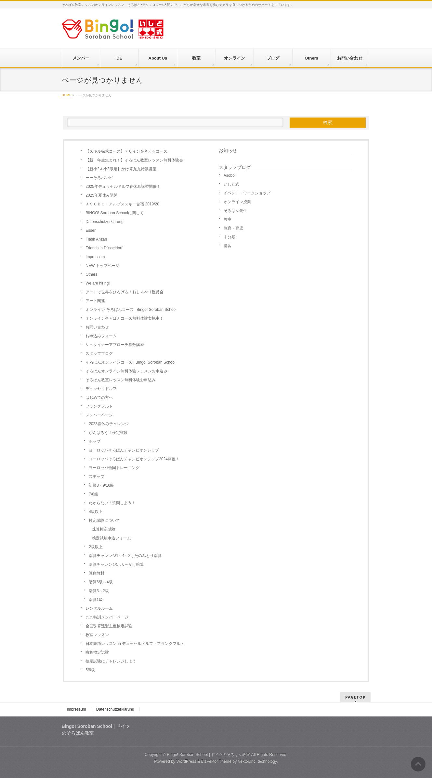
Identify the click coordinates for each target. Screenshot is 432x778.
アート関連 (95, 301)
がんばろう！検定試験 (108, 432)
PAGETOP (355, 697)
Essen (90, 230)
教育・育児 (233, 228)
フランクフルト (99, 406)
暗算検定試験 (97, 652)
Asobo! (230, 175)
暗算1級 (96, 599)
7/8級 (93, 494)
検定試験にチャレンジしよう (110, 661)
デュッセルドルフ (101, 388)
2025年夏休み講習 (101, 195)
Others (91, 274)
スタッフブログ (99, 353)
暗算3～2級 (99, 591)
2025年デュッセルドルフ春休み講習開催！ (123, 186)
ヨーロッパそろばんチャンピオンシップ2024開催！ (134, 459)
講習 (227, 245)
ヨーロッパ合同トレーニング (114, 467)
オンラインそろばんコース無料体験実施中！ (124, 318)
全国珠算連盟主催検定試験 (108, 626)
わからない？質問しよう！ (112, 503)
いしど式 (231, 184)
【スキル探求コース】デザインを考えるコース (126, 151)
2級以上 (96, 547)
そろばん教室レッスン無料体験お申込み (120, 380)
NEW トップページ (102, 265)
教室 (227, 219)
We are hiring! (97, 283)
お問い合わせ (97, 327)
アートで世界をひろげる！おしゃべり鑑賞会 (124, 292)
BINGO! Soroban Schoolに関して (114, 213)
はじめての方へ (99, 397)
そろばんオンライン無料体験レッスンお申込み (126, 371)
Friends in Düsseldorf (103, 248)
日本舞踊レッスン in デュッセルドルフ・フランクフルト (134, 643)
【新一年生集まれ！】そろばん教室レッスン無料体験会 (134, 160)
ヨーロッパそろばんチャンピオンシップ (124, 450)
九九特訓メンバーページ (106, 617)
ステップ (96, 476)
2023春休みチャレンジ (109, 424)
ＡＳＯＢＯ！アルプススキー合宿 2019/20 (122, 204)
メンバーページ (99, 415)
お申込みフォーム (101, 336)
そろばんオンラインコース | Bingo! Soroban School (130, 362)
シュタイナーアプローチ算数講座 (114, 344)
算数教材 (96, 573)
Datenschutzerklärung (104, 221)
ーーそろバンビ (99, 177)
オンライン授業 (237, 202)
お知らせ (228, 150)
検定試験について (104, 520)
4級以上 (96, 511)
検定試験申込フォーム (111, 538)
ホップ (94, 441)
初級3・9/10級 (101, 485)
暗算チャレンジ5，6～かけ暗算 (116, 564)
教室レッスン (97, 634)
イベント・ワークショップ (247, 193)
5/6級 (90, 670)
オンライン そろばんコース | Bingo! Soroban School (131, 309)
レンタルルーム (99, 608)
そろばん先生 (235, 210)
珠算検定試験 (103, 529)
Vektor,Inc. (247, 761)
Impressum (95, 257)
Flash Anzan (96, 239)
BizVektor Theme (216, 761)
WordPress (186, 761)
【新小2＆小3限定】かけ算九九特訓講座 (120, 169)
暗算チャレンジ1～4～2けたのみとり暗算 (125, 555)
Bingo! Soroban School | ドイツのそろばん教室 (208, 754)
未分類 (229, 237)
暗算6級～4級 (100, 582)
